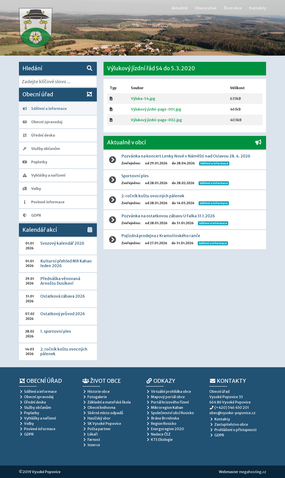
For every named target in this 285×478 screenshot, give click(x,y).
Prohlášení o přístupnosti (232, 430)
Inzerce (91, 445)
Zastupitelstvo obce (228, 424)
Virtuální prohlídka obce (168, 391)
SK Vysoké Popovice (101, 423)
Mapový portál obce (165, 397)
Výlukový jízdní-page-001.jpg (156, 109)
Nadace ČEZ (158, 434)
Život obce (233, 8)
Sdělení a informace (44, 108)
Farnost (91, 439)
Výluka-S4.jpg (143, 98)
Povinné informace (43, 202)
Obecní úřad (205, 8)
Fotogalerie (94, 397)
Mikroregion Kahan (164, 407)
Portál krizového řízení (167, 402)
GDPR (31, 215)
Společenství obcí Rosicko (170, 413)
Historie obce (96, 391)
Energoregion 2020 (165, 429)
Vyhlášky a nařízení (43, 175)
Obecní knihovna (98, 407)
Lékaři (90, 434)
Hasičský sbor (96, 418)
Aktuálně (179, 8)
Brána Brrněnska (162, 418)
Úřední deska (38, 135)
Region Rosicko (161, 423)
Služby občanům (41, 148)
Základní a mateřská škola (106, 402)
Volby (31, 188)
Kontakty (257, 8)
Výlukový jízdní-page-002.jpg (156, 120)
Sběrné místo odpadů (102, 413)
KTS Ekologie (159, 439)
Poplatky (34, 162)
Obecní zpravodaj (42, 122)
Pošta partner (96, 429)
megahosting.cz (252, 472)
